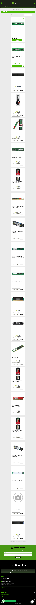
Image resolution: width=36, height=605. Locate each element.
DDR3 (19, 111)
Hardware (19, 86)
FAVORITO (23, 18)
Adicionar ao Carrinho (23, 40)
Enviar (18, 557)
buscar (34, 6)
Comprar (17, 40)
